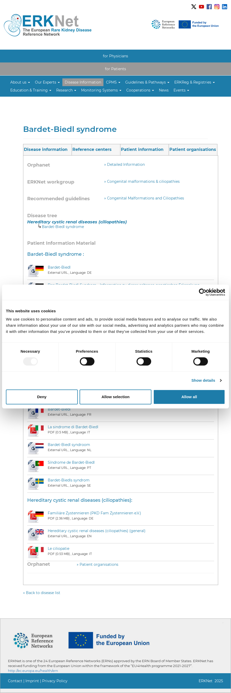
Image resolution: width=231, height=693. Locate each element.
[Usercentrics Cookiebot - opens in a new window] (202, 292)
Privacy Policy (55, 681)
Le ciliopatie (58, 548)
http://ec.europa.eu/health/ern (33, 671)
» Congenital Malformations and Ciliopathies (144, 198)
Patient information (142, 149)
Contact (15, 681)
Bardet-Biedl (59, 267)
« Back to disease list (41, 592)
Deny (41, 397)
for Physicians (115, 56)
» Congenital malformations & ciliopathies (142, 181)
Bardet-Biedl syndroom (69, 444)
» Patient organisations (97, 564)
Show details (203, 380)
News (164, 90)
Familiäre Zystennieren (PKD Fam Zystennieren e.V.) (94, 513)
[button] (20, 82)
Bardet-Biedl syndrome (63, 226)
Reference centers (92, 149)
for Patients (115, 69)
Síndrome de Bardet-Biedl (71, 462)
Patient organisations (192, 149)
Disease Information (83, 82)
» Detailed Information (124, 164)
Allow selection (115, 397)
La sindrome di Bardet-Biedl (73, 427)
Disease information (46, 149)
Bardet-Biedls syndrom (69, 480)
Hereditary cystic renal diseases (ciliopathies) (77, 222)
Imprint (32, 681)
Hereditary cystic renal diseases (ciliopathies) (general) (97, 530)
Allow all (189, 397)
